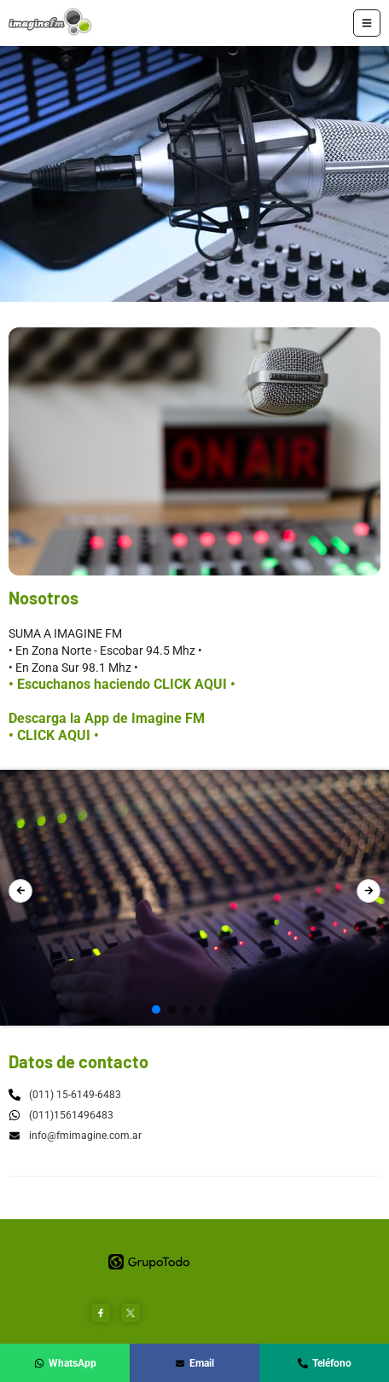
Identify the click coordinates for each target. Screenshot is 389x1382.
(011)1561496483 (71, 1115)
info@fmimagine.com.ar (75, 1136)
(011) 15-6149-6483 (75, 1095)
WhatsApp (65, 1363)
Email (194, 1363)
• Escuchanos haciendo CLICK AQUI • (122, 684)
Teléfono (324, 1363)
